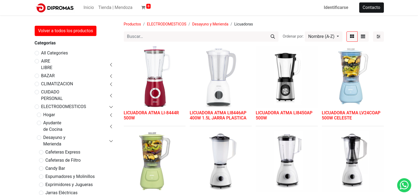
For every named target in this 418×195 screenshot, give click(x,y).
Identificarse (336, 7)
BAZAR (48, 75)
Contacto (371, 7)
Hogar (49, 114)
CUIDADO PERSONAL (52, 95)
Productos (132, 24)
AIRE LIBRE (47, 64)
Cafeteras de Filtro (63, 160)
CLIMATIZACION (57, 83)
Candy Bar (55, 168)
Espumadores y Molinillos (70, 176)
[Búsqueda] (272, 36)
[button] (323, 36)
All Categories (54, 53)
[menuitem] (88, 7)
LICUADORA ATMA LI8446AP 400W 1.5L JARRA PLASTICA (218, 115)
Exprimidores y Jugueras (69, 184)
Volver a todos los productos (65, 30)
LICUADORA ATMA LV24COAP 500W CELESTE (351, 115)
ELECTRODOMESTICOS (63, 106)
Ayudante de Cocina (53, 126)
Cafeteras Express (63, 152)
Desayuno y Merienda (54, 141)
